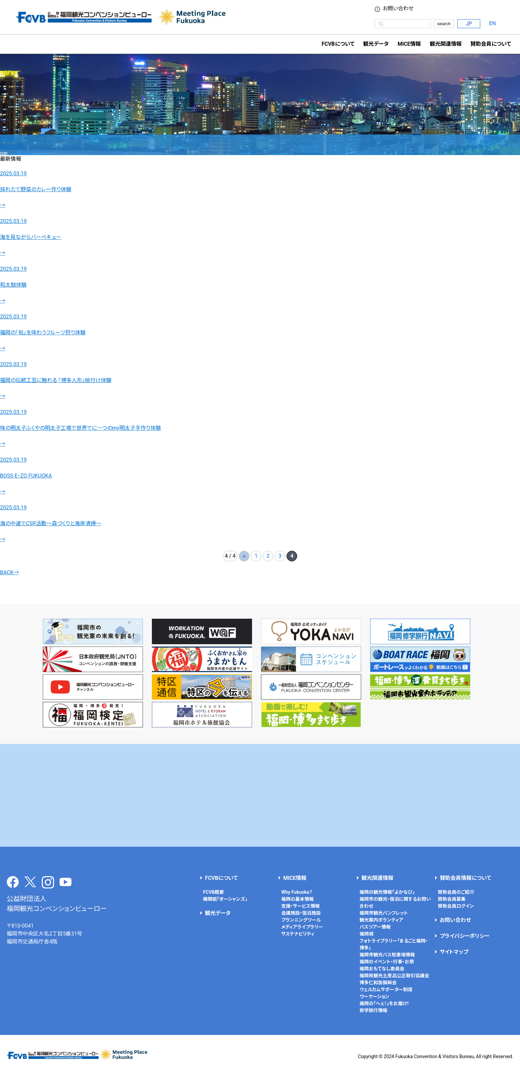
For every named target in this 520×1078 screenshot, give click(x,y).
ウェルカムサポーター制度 (386, 989)
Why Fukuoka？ (296, 892)
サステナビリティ (297, 933)
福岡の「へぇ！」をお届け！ (384, 1003)
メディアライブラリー (302, 927)
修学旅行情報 (373, 1010)
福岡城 (366, 933)
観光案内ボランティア (381, 920)
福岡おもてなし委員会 (381, 968)
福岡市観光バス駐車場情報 (387, 954)
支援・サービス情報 (300, 906)
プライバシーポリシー (464, 936)
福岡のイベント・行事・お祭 (386, 961)
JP (469, 24)
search (444, 23)
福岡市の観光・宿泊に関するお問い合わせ (395, 902)
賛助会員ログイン (456, 906)
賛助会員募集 (452, 899)
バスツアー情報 (375, 927)
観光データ (376, 44)
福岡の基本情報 (297, 899)
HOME (7, 138)
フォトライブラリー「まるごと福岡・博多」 (393, 944)
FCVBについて (221, 878)
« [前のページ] (244, 556)
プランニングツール (301, 920)
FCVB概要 (213, 892)
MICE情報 (409, 44)
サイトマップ (454, 952)
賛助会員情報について (465, 878)
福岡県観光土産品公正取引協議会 (394, 975)
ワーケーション (374, 996)
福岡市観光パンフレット (383, 913)
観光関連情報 (377, 878)
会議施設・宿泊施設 (301, 913)
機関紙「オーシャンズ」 (225, 899)
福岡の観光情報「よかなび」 (387, 892)
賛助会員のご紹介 (456, 892)
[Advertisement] (260, 795)
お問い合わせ (398, 8)
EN (492, 23)
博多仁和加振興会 (378, 982)
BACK (9, 572)
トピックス (11, 146)
